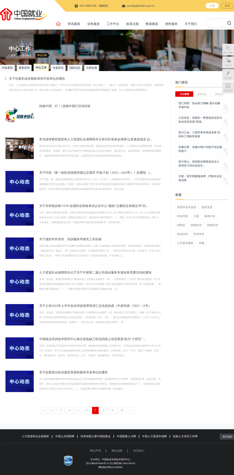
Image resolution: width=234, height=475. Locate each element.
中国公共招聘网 (64, 436)
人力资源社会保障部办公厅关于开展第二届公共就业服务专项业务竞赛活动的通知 (95, 272)
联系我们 (138, 450)
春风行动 (209, 216)
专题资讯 (58, 67)
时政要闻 (7, 67)
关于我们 (191, 24)
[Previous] (44, 410)
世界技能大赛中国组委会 (96, 436)
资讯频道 (74, 24)
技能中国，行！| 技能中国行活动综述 (64, 106)
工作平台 (113, 24)
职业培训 (182, 216)
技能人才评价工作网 (185, 436)
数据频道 (152, 24)
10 (121, 410)
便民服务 (171, 24)
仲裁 (201, 243)
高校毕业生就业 (186, 207)
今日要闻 (184, 94)
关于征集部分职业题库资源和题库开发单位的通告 (73, 372)
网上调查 (228, 52)
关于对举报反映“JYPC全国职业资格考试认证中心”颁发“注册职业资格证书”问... (93, 206)
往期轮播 (91, 67)
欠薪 (196, 216)
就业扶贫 (182, 234)
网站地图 (117, 450)
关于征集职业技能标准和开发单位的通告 (37, 78)
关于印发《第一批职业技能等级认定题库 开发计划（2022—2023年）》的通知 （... (95, 172)
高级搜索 (228, 90)
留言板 (228, 78)
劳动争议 (198, 234)
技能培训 (212, 225)
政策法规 (132, 24)
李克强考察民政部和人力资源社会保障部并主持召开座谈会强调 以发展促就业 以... (95, 139)
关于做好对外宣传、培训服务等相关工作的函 (70, 239)
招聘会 (181, 225)
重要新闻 (24, 67)
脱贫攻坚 (207, 207)
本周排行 (219, 94)
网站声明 (95, 450)
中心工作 (42, 55)
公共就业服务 (185, 243)
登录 (227, 5)
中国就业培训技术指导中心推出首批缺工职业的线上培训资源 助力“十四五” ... (92, 339)
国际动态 (74, 67)
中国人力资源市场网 (154, 436)
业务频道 (93, 24)
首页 (13, 55)
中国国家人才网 (126, 436)
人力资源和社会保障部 (35, 436)
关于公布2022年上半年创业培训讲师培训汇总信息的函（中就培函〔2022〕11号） (95, 305)
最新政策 (202, 94)
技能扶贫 (196, 225)
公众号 (228, 65)
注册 (212, 5)
